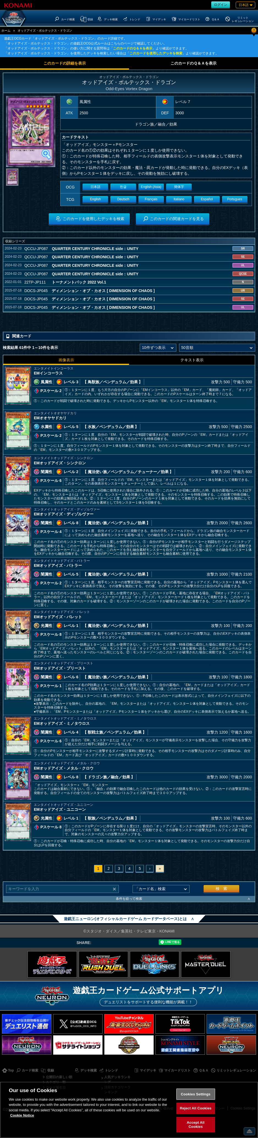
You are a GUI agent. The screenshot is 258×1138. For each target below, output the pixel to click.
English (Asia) (151, 187)
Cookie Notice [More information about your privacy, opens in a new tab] (22, 1115)
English (95, 199)
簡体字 (179, 187)
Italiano (179, 199)
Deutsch (123, 199)
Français (151, 199)
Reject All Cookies (196, 1108)
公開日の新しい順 (59, 1077)
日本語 (95, 187)
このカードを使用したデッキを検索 (156, 53)
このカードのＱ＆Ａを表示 (132, 48)
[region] (129, 1110)
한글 (123, 187)
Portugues (234, 199)
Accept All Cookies (195, 1124)
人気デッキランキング (117, 1079)
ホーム (5, 30)
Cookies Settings (196, 1094)
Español (207, 199)
